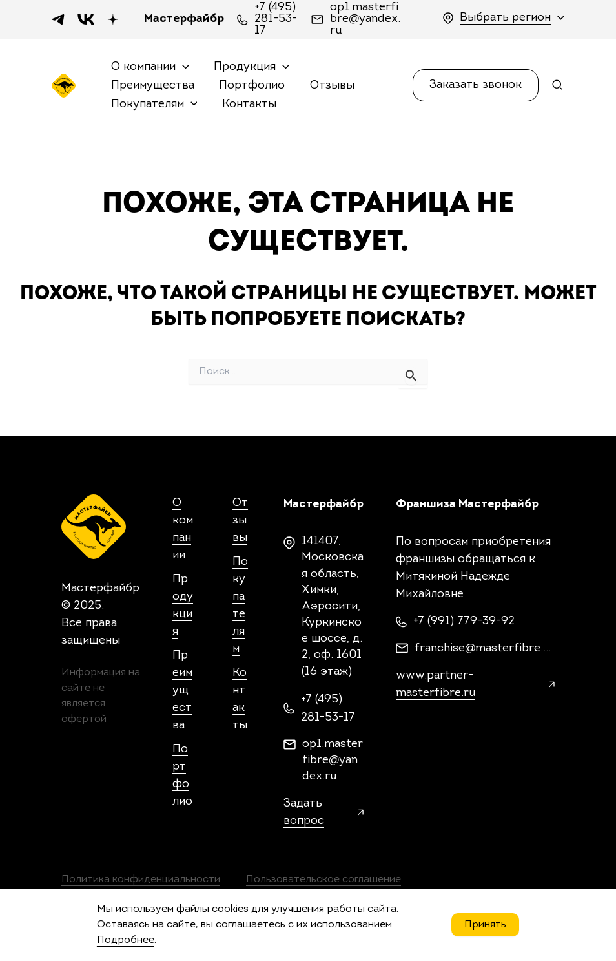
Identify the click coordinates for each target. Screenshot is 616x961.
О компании (149, 67)
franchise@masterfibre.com (485, 648)
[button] (476, 85)
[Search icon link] (557, 87)
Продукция (249, 67)
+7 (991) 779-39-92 (464, 621)
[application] (182, 67)
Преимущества (152, 85)
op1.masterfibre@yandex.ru (365, 19)
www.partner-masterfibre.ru (435, 684)
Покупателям (153, 105)
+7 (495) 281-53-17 (275, 19)
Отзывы (328, 85)
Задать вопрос (303, 812)
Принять (485, 925)
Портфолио (250, 85)
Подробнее (125, 940)
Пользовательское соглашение (323, 879)
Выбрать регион (505, 18)
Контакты (247, 104)
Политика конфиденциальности (140, 879)
